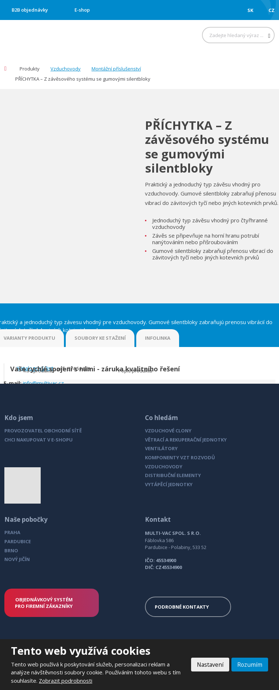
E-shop (82, 10)
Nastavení (209, 665)
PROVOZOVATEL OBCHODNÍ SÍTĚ (43, 430)
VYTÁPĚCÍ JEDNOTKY (169, 484)
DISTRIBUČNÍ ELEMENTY (173, 475)
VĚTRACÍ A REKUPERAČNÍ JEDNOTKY (186, 439)
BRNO (11, 550)
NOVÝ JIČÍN (17, 559)
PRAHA (12, 532)
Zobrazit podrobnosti (65, 680)
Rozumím (249, 665)
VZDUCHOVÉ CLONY (168, 430)
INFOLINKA (157, 338)
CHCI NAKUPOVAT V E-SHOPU (38, 439)
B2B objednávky (30, 10)
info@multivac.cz (43, 383)
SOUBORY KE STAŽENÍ (100, 338)
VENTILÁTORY (161, 448)
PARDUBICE (17, 541)
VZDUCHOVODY (163, 466)
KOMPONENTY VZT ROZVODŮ (180, 457)
